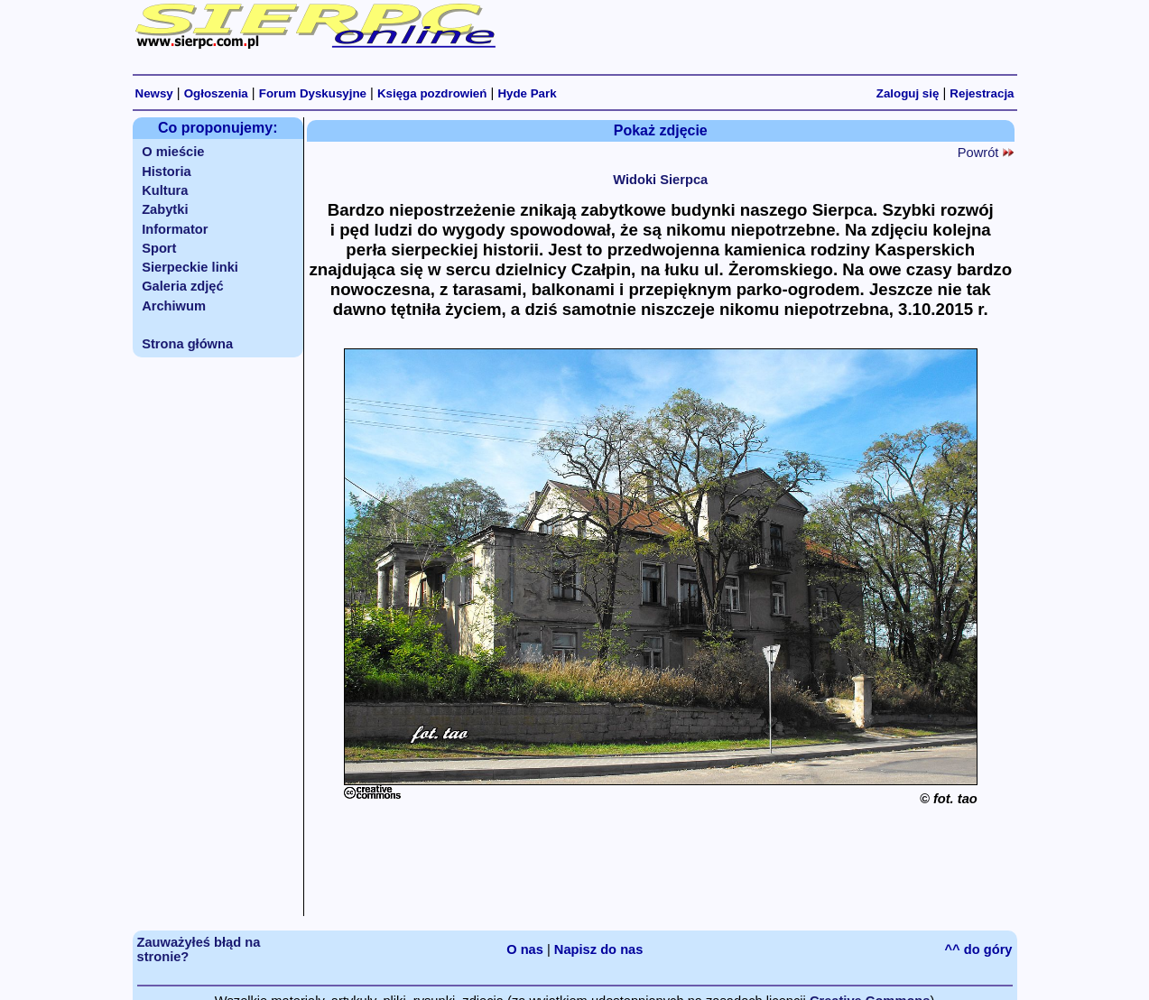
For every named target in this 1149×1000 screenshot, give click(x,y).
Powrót (986, 152)
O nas (524, 949)
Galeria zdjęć (182, 286)
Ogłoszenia (216, 93)
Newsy (154, 93)
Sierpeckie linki (190, 267)
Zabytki (165, 209)
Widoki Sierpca (660, 179)
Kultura (165, 190)
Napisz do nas (599, 949)
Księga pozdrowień (431, 93)
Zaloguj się (908, 93)
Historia (166, 171)
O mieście (173, 151)
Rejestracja (982, 93)
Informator (175, 229)
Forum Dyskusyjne (312, 93)
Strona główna (187, 344)
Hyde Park (526, 93)
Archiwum (174, 306)
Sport (159, 248)
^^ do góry (979, 949)
